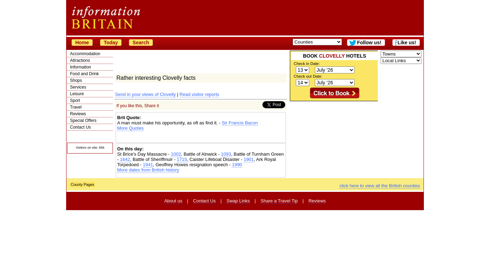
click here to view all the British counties (379, 185)
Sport (75, 100)
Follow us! (369, 42)
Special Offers (83, 120)
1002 (176, 154)
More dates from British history (148, 170)
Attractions (80, 60)
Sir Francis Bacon (240, 122)
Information (80, 67)
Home (82, 42)
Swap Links (238, 200)
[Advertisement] (201, 137)
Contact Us (80, 127)
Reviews (78, 113)
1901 (249, 159)
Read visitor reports (199, 94)
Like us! (406, 42)
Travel (76, 107)
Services (78, 87)
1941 (148, 164)
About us (173, 200)
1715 (182, 159)
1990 (237, 164)
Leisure (77, 93)
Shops (76, 80)
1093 (226, 154)
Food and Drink (84, 73)
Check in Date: (307, 63)
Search (141, 42)
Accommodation (85, 53)
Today (111, 42)
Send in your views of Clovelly (145, 94)
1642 (125, 159)
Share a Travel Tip (279, 200)
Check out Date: (308, 76)
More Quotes (130, 128)
